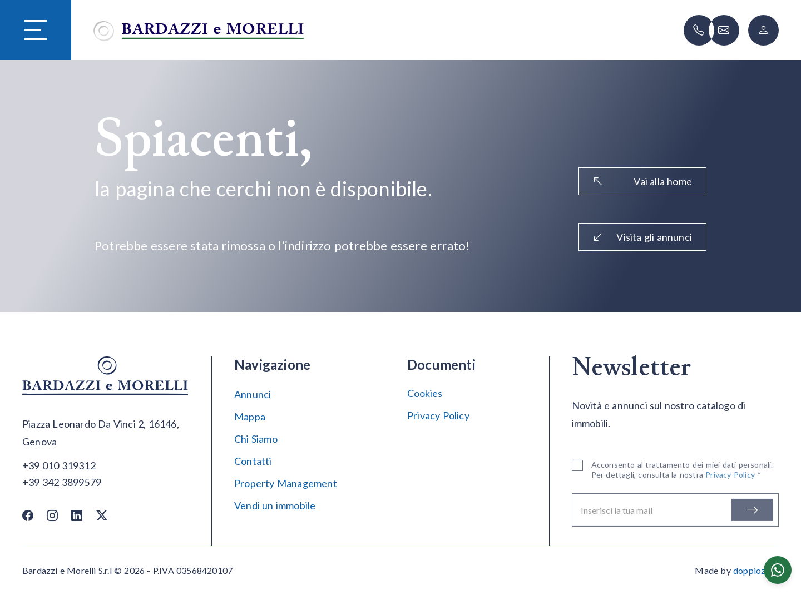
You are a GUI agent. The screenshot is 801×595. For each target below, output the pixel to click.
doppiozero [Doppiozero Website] (756, 570)
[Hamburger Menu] (35, 30)
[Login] (763, 30)
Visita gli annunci (642, 237)
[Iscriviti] (752, 512)
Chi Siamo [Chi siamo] (256, 439)
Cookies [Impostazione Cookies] (424, 393)
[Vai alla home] (198, 30)
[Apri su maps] (105, 433)
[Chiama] (699, 30)
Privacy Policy (438, 415)
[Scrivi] (724, 30)
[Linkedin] (76, 515)
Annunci (252, 394)
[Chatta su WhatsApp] (778, 570)
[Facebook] (27, 515)
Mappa (249, 416)
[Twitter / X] (101, 515)
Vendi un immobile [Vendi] (274, 505)
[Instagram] (52, 515)
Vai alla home (642, 181)
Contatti (253, 461)
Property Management (285, 483)
